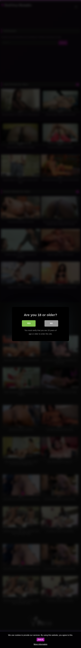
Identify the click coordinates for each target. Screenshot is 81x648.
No (51, 323)
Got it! (40, 639)
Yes (29, 323)
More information (40, 644)
